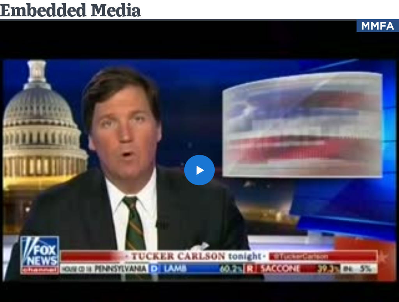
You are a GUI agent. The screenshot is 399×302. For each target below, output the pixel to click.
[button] (199, 170)
